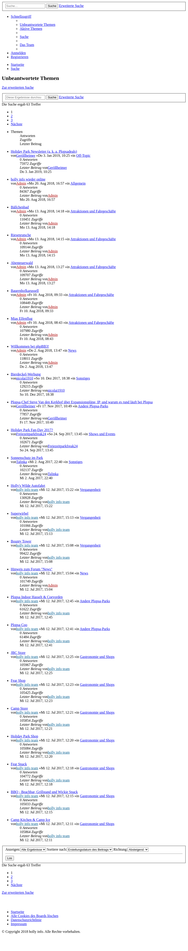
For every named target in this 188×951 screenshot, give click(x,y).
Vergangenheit (90, 490)
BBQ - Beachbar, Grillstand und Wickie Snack (44, 792)
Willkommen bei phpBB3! (30, 346)
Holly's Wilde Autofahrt (28, 486)
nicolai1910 (24, 378)
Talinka (21, 462)
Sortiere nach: (80, 849)
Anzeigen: (25, 849)
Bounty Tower (21, 541)
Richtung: (130, 849)
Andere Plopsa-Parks (93, 406)
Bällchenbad (20, 207)
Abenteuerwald (22, 263)
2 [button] (12, 116)
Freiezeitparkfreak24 (31, 434)
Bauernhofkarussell (25, 291)
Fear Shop (18, 680)
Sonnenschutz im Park (27, 458)
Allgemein (78, 183)
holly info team (27, 490)
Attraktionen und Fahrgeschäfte (93, 211)
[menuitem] (37, 24)
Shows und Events (102, 434)
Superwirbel (19, 513)
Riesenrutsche (21, 235)
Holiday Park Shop (24, 736)
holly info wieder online (28, 179)
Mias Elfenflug (21, 318)
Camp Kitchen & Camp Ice (30, 820)
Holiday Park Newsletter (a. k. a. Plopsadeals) (44, 151)
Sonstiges (83, 378)
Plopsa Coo (19, 625)
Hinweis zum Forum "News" (31, 569)
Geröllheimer (25, 155)
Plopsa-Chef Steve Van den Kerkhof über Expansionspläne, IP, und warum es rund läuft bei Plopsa (82, 402)
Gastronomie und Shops (97, 657)
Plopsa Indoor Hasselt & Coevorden (37, 597)
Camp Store (19, 708)
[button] (16, 124)
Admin (21, 183)
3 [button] (12, 120)
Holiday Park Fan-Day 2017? (32, 430)
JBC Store (18, 653)
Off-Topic (83, 155)
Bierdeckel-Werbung (26, 374)
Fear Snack (19, 764)
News (72, 350)
